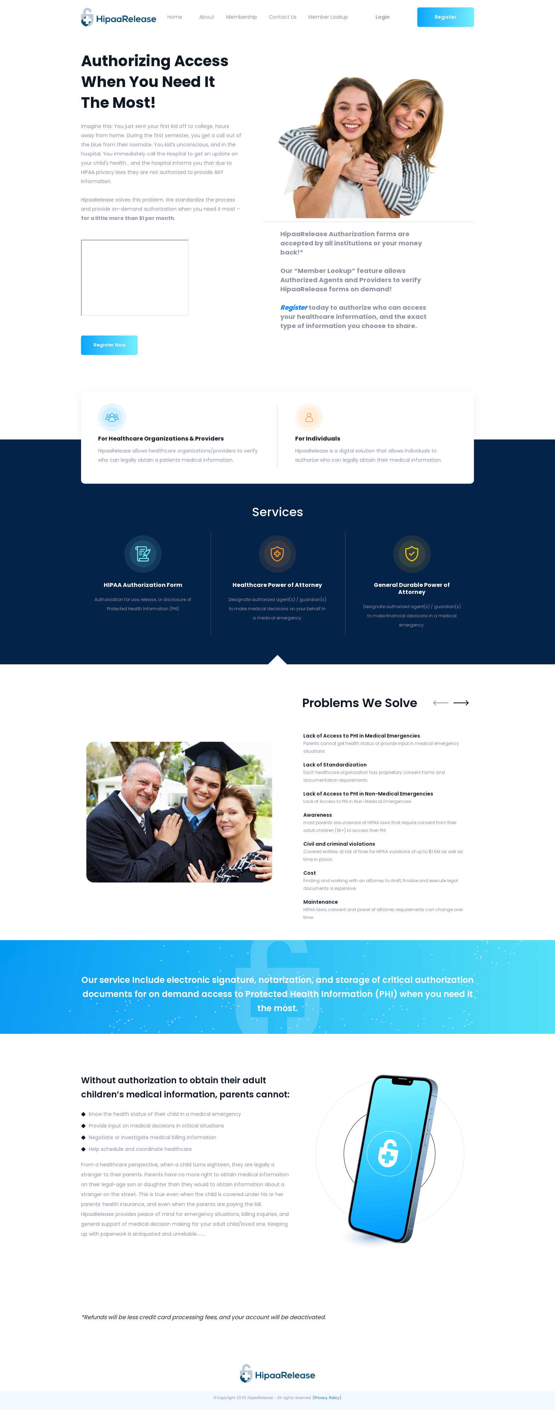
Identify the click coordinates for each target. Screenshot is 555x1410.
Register (446, 17)
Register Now (109, 344)
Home (173, 17)
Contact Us (282, 17)
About (206, 17)
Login (383, 17)
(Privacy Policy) (327, 1397)
